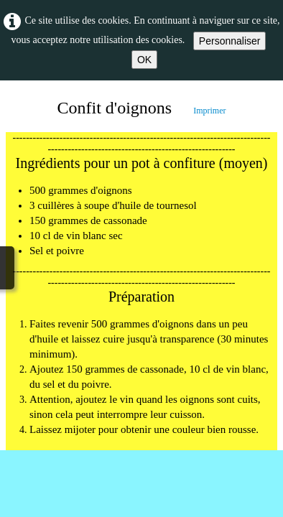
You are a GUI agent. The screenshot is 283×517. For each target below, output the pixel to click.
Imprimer (209, 111)
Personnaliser (230, 41)
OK (144, 59)
